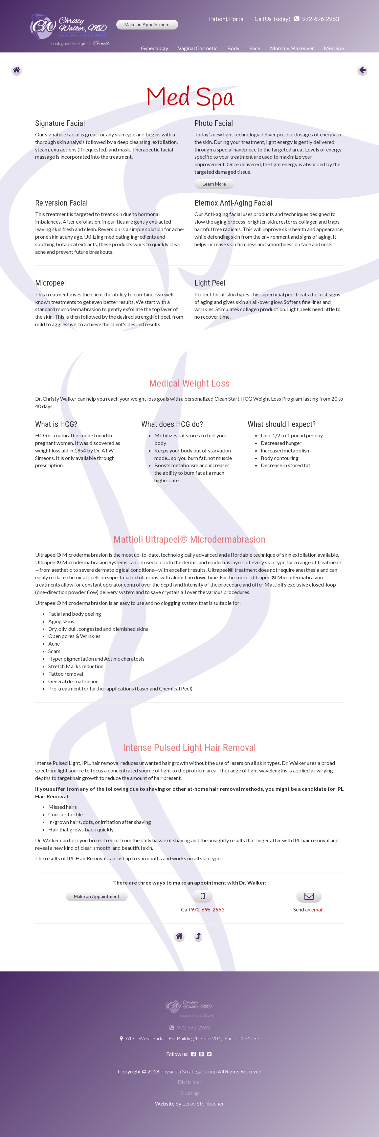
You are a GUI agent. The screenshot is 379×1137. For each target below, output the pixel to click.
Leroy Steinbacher (203, 1103)
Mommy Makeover (292, 48)
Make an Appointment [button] (147, 24)
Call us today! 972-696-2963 (297, 18)
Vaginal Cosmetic (197, 48)
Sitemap (189, 1092)
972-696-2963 (207, 909)
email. (317, 909)
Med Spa (334, 48)
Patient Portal (227, 18)
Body (233, 48)
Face (254, 48)
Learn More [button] (214, 184)
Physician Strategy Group (188, 1071)
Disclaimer (190, 1082)
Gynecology (154, 48)
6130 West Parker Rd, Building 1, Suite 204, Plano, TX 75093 (189, 1038)
